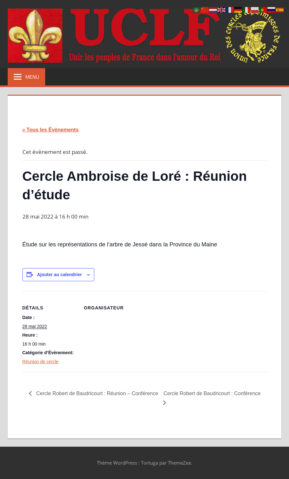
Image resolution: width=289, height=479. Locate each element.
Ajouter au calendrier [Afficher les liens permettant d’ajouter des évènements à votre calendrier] (59, 274)
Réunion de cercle (40, 361)
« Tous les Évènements (50, 129)
